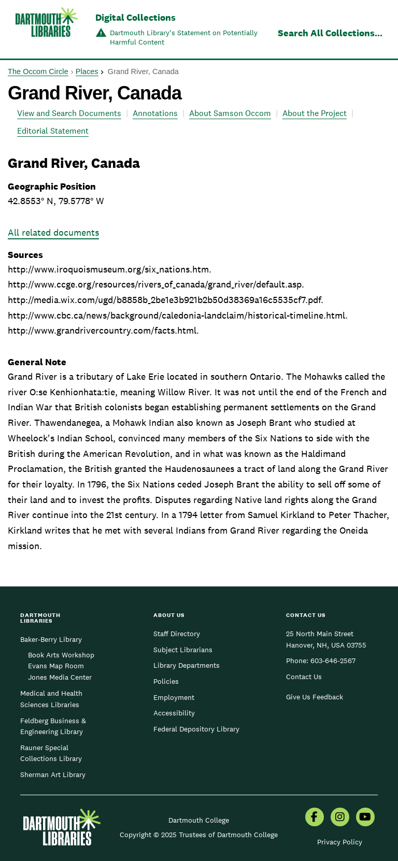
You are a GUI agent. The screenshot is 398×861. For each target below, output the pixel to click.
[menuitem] (314, 818)
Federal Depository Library (196, 729)
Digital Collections (135, 17)
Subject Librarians (182, 649)
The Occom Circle (38, 71)
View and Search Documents (69, 113)
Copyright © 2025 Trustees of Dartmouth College (199, 834)
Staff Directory (176, 633)
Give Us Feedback (314, 696)
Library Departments (186, 665)
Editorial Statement (53, 130)
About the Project (314, 113)
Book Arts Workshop (61, 654)
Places (87, 71)
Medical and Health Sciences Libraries (51, 698)
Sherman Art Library (53, 774)
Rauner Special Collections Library (51, 753)
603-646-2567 (333, 660)
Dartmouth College (198, 820)
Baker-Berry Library (51, 639)
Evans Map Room (56, 665)
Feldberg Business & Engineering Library (53, 726)
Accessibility (174, 713)
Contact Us (304, 676)
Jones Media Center (60, 677)
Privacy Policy (339, 841)
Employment (173, 697)
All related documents (53, 232)
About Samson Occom (230, 113)
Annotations (155, 113)
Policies (166, 681)
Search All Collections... (330, 33)
